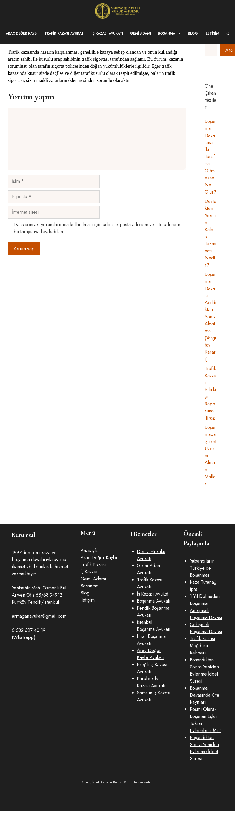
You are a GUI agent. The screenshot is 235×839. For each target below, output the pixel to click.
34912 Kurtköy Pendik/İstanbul (37, 598)
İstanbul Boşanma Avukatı (153, 626)
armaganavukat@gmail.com (39, 616)
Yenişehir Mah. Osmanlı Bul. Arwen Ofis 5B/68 (39, 591)
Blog (193, 33)
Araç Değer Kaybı (22, 33)
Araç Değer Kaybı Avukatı (150, 654)
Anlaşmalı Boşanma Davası (206, 614)
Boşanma (171, 33)
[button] (227, 33)
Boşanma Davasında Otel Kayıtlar (205, 695)
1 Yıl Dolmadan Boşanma (205, 600)
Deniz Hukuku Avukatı (151, 555)
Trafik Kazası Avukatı (64, 33)
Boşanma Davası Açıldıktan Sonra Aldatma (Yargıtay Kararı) (210, 316)
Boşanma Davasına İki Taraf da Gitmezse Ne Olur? (210, 156)
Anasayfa (89, 550)
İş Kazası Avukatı (107, 33)
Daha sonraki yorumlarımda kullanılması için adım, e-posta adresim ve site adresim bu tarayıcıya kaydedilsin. (97, 228)
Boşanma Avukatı (153, 601)
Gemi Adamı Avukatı (150, 569)
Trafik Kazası (93, 564)
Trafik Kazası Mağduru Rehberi (202, 645)
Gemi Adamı (140, 33)
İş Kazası (89, 571)
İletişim (212, 33)
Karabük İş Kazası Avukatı (151, 682)
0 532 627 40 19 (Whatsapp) (28, 634)
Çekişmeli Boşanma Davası (206, 628)
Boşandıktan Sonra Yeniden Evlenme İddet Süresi (204, 670)
